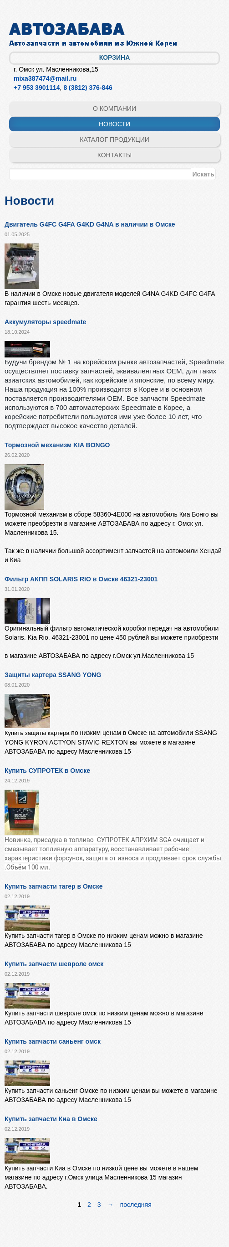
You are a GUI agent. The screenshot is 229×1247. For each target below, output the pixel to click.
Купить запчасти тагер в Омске (54, 886)
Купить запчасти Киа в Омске (51, 1119)
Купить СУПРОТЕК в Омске (47, 770)
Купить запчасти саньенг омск (53, 1041)
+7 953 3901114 (37, 87)
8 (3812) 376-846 (87, 87)
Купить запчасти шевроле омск (54, 964)
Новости (114, 124)
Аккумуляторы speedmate (45, 322)
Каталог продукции (114, 139)
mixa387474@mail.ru (45, 78)
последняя (136, 1204)
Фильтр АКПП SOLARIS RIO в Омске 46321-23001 (81, 579)
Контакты (114, 155)
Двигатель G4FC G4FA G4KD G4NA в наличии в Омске (90, 224)
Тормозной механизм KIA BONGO (57, 445)
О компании (114, 108)
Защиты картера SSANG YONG (53, 674)
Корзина (114, 57)
